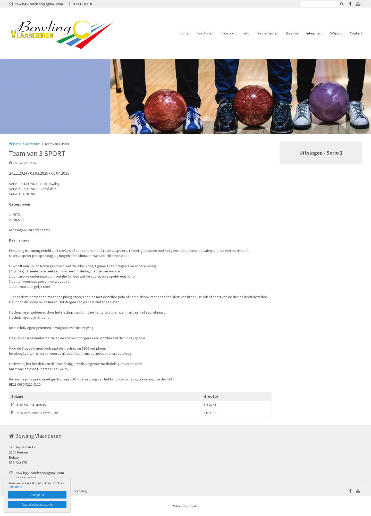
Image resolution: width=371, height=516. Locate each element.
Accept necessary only (37, 504)
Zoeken (341, 4)
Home (184, 33)
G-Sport (336, 33)
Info (246, 33)
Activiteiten (32, 144)
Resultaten (205, 33)
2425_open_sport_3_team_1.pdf (37, 413)
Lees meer (15, 487)
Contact (356, 33)
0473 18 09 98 (80, 4)
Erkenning (79, 491)
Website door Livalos (185, 506)
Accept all (37, 495)
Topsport (228, 33)
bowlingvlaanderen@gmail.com (36, 4)
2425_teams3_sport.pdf (31, 404)
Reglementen (267, 33)
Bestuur (292, 33)
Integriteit (314, 33)
